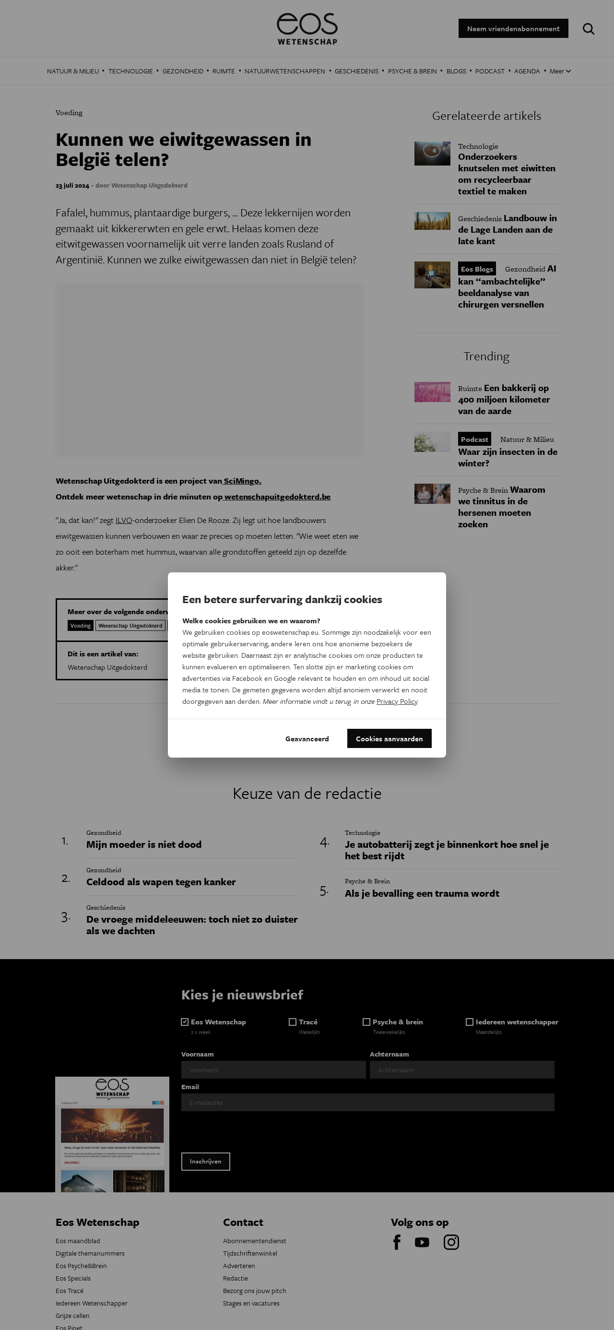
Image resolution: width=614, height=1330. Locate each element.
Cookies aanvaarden (389, 738)
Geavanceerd (307, 738)
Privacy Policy (397, 701)
